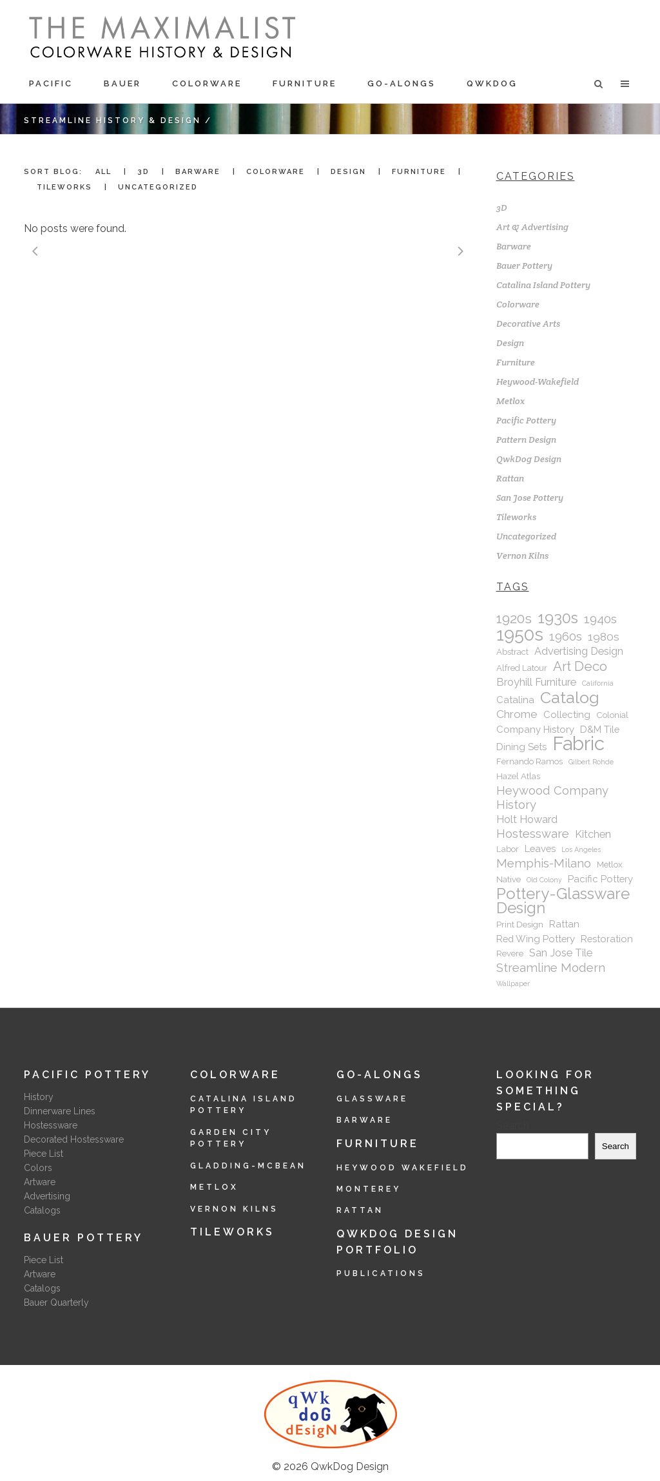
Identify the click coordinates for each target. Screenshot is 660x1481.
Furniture (515, 362)
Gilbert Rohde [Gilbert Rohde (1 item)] (591, 762)
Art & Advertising (532, 227)
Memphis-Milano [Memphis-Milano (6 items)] (543, 863)
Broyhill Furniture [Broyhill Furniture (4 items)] (536, 682)
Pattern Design (526, 439)
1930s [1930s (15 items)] (558, 618)
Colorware (517, 304)
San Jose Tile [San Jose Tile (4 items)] (560, 953)
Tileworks (516, 517)
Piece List (43, 1153)
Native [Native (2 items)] (508, 879)
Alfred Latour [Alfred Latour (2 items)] (521, 668)
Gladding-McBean (248, 1165)
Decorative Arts (528, 323)
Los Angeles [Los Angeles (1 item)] (581, 849)
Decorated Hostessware (74, 1139)
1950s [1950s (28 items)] (519, 634)
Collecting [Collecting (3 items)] (566, 714)
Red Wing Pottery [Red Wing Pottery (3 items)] (535, 938)
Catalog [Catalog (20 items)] (569, 697)
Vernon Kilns (522, 555)
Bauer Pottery (524, 265)
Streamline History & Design (112, 120)
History (38, 1097)
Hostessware (50, 1125)
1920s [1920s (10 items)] (514, 619)
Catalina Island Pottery (543, 285)
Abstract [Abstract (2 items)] (512, 652)
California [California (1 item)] (598, 683)
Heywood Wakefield (402, 1167)
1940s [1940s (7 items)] (600, 619)
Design (510, 343)
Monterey (368, 1189)
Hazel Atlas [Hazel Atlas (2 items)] (518, 776)
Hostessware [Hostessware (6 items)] (532, 833)
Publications (380, 1273)
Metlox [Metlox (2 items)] (610, 864)
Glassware (372, 1098)
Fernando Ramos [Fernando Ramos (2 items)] (529, 761)
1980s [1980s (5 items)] (603, 636)
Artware (39, 1182)
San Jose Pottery (529, 497)
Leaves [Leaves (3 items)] (540, 848)
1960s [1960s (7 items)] (565, 636)
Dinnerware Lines (59, 1111)
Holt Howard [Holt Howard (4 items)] (527, 819)
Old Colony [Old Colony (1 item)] (544, 880)
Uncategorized (526, 536)
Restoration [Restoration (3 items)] (607, 938)
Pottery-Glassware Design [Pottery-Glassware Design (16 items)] (563, 901)
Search (512, 1125)
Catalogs (42, 1210)
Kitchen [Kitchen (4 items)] (593, 834)
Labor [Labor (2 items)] (507, 849)
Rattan (510, 478)
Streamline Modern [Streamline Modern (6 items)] (550, 967)
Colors (38, 1168)
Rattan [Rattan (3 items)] (564, 923)
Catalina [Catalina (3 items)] (515, 699)
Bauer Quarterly (56, 1302)
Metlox (510, 401)
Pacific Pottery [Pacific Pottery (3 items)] (600, 878)
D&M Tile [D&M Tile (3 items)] (599, 729)
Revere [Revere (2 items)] (509, 953)
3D (501, 207)
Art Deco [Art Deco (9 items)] (580, 666)
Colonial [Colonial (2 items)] (612, 715)
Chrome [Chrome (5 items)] (517, 714)
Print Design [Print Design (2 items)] (519, 924)
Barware (513, 246)
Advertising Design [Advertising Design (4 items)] (578, 651)
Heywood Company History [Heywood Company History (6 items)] (552, 797)
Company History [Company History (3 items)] (535, 729)
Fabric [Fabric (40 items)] (578, 744)
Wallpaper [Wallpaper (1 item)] (513, 983)
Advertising (47, 1196)
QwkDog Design (528, 459)
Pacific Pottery (526, 420)
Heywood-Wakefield (537, 381)
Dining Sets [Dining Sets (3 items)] (521, 746)
